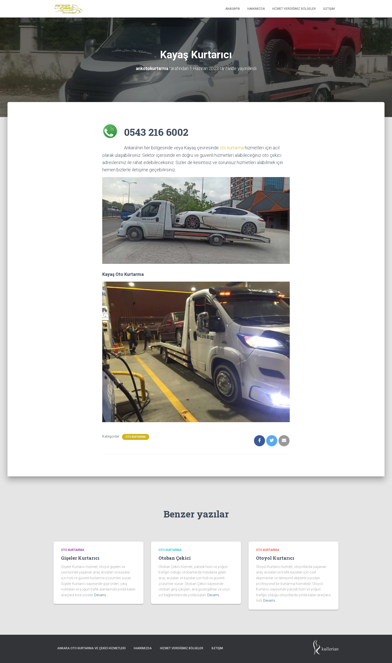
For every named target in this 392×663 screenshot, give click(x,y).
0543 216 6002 (158, 132)
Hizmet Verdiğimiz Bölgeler (294, 9)
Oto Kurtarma (136, 436)
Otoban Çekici (174, 558)
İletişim (329, 9)
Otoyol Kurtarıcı (275, 558)
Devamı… (101, 595)
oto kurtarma (231, 147)
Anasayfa (232, 9)
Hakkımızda (256, 9)
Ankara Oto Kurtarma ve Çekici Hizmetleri (91, 648)
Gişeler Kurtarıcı (80, 558)
